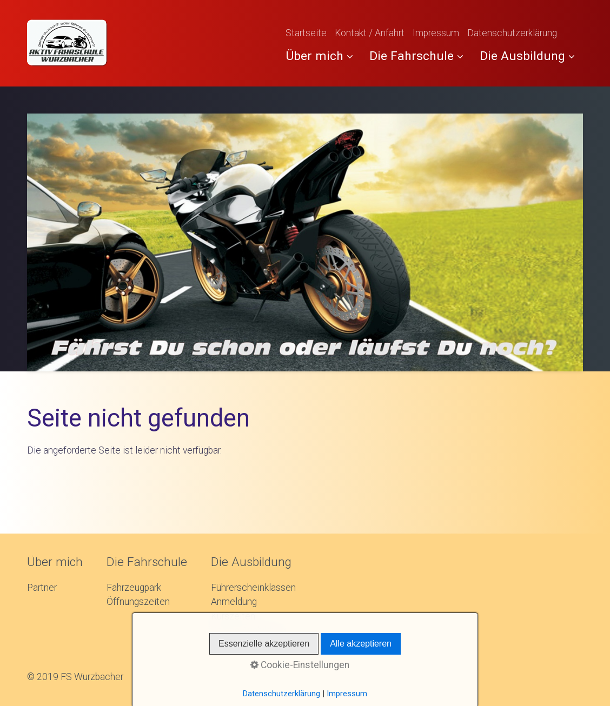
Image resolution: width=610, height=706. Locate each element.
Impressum (436, 33)
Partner (42, 587)
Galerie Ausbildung (248, 630)
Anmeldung (234, 601)
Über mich (319, 56)
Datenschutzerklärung (512, 33)
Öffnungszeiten (138, 601)
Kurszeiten (233, 616)
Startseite (306, 33)
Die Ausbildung (527, 56)
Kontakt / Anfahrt (370, 33)
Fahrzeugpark (134, 587)
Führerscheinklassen (253, 587)
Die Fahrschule (416, 56)
